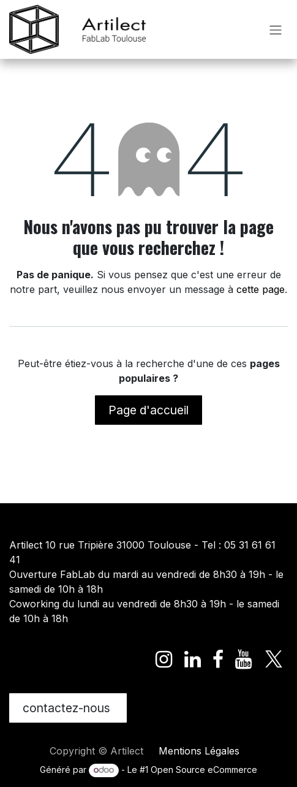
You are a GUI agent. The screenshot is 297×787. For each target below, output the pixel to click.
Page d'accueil (148, 410)
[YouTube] (243, 659)
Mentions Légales (199, 751)
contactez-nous (68, 708)
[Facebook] (218, 659)
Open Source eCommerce (204, 769)
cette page (260, 289)
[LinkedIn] (192, 659)
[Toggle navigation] (275, 29)
